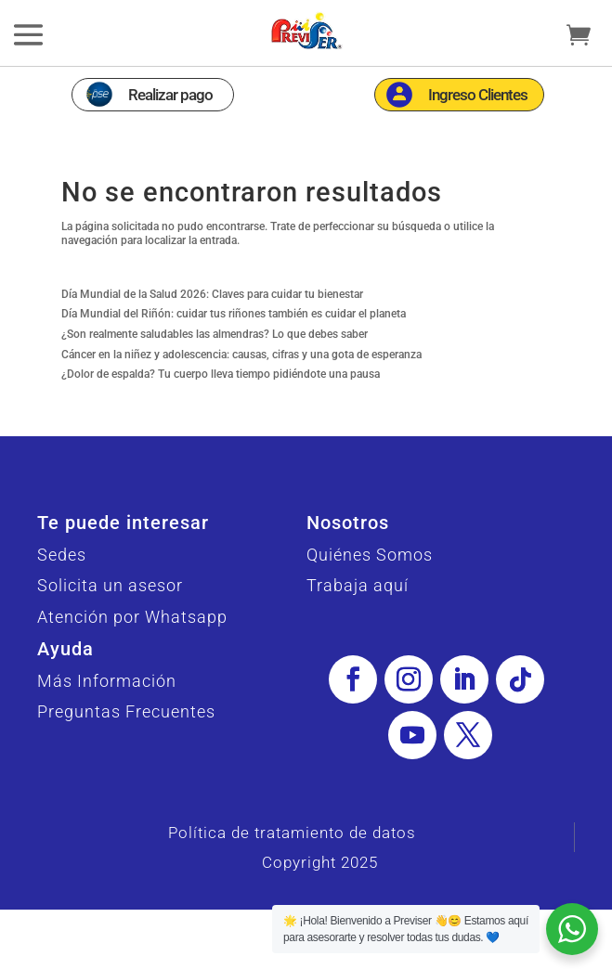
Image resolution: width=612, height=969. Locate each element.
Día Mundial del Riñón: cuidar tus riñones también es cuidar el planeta (233, 313)
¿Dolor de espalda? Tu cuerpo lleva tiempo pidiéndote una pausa (220, 374)
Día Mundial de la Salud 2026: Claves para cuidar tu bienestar (212, 294)
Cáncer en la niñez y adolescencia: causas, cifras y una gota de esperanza (241, 354)
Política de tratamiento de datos (292, 832)
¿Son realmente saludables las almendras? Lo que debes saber (214, 334)
